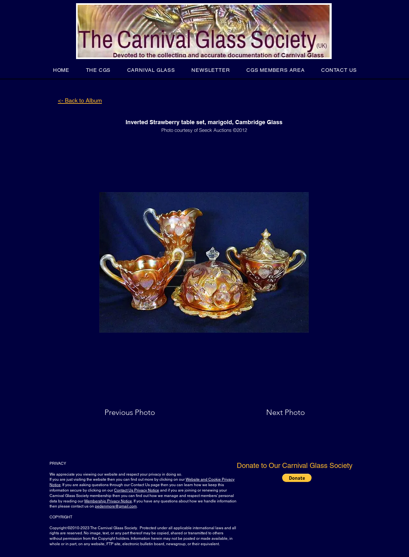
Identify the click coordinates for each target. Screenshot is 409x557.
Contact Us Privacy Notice (136, 490)
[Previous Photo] (138, 412)
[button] (98, 70)
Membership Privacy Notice (108, 501)
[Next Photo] (273, 412)
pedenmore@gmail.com (116, 506)
